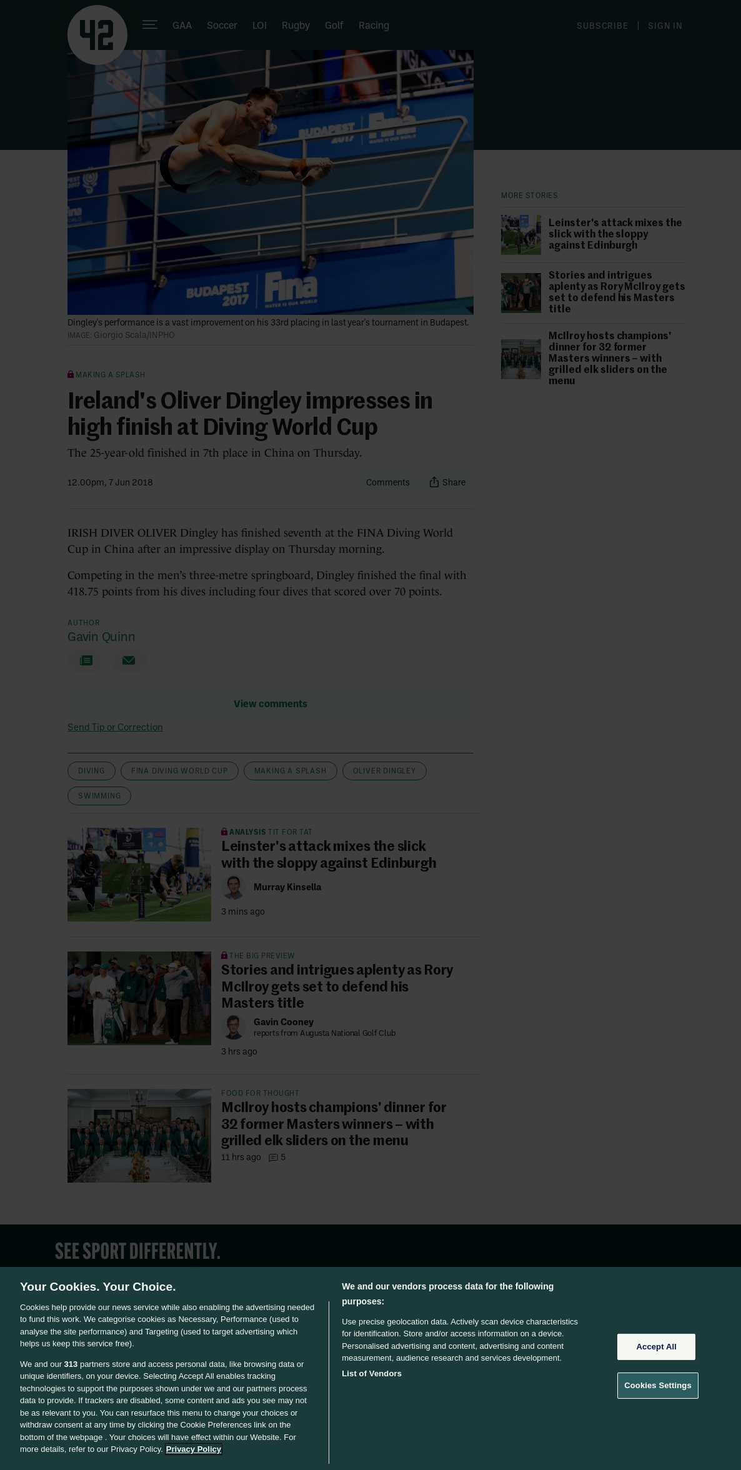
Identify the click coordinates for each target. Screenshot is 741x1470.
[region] (370, 1368)
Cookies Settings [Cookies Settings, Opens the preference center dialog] (658, 1385)
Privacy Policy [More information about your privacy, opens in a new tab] (193, 1449)
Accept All (657, 1346)
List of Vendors (372, 1373)
